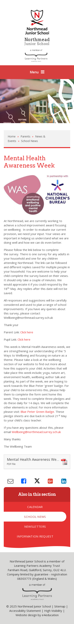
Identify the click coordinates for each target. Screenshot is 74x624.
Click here (26, 332)
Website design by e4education (37, 615)
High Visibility (53, 611)
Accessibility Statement (25, 611)
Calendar (35, 507)
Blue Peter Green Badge (37, 412)
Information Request (35, 536)
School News (29, 141)
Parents (25, 136)
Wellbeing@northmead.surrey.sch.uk (36, 432)
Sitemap (59, 606)
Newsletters (35, 526)
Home (12, 136)
